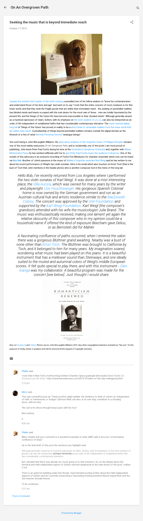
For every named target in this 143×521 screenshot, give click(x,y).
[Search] (138, 8)
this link (17, 160)
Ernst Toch (50, 244)
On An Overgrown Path (29, 7)
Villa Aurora (42, 184)
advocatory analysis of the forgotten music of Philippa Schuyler (91, 142)
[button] (132, 22)
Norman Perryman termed (49, 134)
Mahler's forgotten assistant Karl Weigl (86, 160)
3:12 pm (26, 383)
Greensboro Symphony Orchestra (88, 149)
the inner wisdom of (87, 119)
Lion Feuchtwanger (59, 188)
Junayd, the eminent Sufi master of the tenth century (36, 101)
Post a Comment (21, 496)
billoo (24, 392)
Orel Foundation (101, 201)
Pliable (25, 371)
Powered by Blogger (71, 513)
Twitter (33, 345)
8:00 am (26, 423)
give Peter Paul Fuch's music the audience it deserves (92, 153)
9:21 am (26, 488)
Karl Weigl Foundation (63, 206)
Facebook (21, 345)
